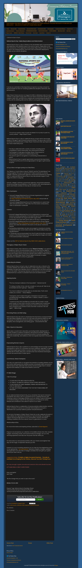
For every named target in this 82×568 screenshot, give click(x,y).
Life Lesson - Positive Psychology (65, 284)
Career (58, 173)
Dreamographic (51, 28)
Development (71, 177)
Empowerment (68, 182)
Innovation (71, 189)
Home (8, 28)
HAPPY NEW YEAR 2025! (66, 126)
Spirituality (71, 212)
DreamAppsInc (43, 426)
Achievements (13, 505)
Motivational (60, 202)
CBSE (71, 170)
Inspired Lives (70, 28)
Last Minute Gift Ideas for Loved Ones (67, 137)
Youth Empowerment (65, 221)
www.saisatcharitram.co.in (61, 48)
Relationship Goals (60, 209)
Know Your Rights (67, 195)
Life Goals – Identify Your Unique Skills (66, 278)
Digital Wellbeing (70, 178)
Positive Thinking (61, 206)
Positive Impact (59, 205)
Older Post (50, 543)
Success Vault (28, 32)
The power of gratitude (65, 217)
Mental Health (71, 201)
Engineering (58, 183)
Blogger (56, 565)
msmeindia (72, 223)
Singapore (58, 211)
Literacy (65, 199)
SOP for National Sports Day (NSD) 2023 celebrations (30, 241)
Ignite (57, 187)
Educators (57, 182)
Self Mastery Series (69, 210)
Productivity (66, 207)
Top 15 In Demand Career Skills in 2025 (67, 143)
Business (58, 170)
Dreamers (66, 179)
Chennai (72, 173)
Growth (68, 186)
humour (66, 223)
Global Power (63, 186)
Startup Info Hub (21, 28)
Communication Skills (61, 176)
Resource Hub (13, 28)
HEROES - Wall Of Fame (19, 32)
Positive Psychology (69, 205)
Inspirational (33, 505)
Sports (37, 505)
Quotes (72, 207)
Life (71, 196)
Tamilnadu (58, 216)
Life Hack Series (66, 198)
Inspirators (72, 194)
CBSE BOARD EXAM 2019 (66, 245)
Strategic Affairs (59, 215)
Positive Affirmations (20, 30)
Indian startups (62, 189)
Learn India (66, 196)
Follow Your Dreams (61, 185)
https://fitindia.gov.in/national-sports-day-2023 (25, 198)
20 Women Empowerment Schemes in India (67, 265)
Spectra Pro (65, 212)
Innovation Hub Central (31, 28)
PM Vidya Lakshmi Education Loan (68, 121)
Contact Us (48, 32)
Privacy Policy (10, 552)
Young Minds (63, 220)
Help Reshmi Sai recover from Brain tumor (67, 132)
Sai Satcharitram (23, 449)
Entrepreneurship (66, 183)
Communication (68, 174)
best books (72, 222)
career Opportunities (60, 223)
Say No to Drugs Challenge (68, 158)
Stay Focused (71, 214)
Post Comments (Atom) (17, 545)
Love (69, 199)
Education (71, 181)
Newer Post (10, 543)
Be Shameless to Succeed (66, 290)
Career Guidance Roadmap (67, 238)
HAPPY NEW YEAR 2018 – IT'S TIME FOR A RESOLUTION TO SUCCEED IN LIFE (67, 252)
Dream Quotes (59, 179)
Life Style (58, 199)
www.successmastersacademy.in (63, 46)
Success (72, 215)
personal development (64, 225)
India (23, 505)
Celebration (19, 505)
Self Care (69, 209)
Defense (57, 177)
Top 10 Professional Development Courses (66, 148)
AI (56, 167)
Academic (62, 167)
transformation (59, 226)
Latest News (42, 32)
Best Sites (69, 30)
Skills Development (66, 211)
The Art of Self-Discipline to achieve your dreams (67, 258)
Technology (65, 216)
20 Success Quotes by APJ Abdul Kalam (67, 153)
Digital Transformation (60, 178)
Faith (73, 183)
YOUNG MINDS (52, 30)
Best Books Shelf (61, 30)
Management (63, 201)
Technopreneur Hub (42, 28)
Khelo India (60, 195)
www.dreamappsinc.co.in (61, 44)
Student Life (67, 215)
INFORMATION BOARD (31, 30)
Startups (63, 214)
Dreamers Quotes (63, 181)
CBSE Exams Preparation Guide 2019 (67, 172)
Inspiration (27, 505)
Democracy (63, 177)
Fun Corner (35, 32)
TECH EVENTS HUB (43, 30)
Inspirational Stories (61, 194)
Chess (57, 174)
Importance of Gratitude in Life (64, 187)
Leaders (73, 195)
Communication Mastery (60, 28)
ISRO (73, 186)
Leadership (59, 196)
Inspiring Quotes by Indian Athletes (67, 232)
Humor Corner (9, 32)
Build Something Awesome (68, 169)
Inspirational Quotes (10, 30)
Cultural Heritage (71, 176)
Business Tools (65, 170)
